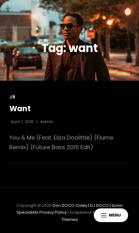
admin (46, 122)
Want (20, 108)
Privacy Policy (53, 212)
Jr (12, 97)
